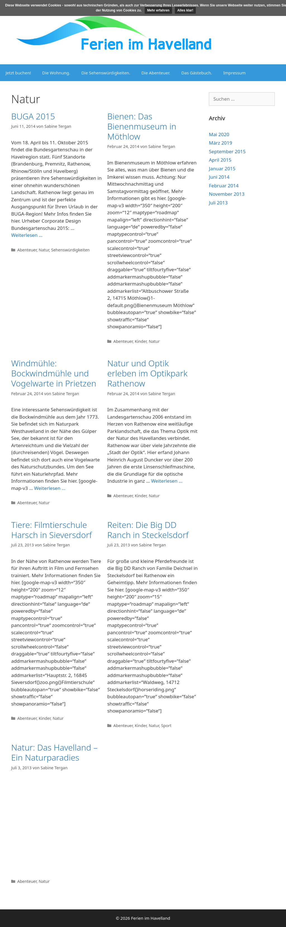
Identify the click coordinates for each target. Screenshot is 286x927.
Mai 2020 (219, 134)
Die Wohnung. (56, 73)
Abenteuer (27, 250)
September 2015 (227, 151)
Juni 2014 (219, 177)
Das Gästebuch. (196, 73)
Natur (44, 250)
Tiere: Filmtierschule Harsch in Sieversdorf (51, 530)
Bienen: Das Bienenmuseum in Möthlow (141, 126)
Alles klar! (185, 10)
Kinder (141, 341)
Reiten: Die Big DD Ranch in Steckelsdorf (148, 530)
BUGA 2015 (33, 116)
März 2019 (220, 143)
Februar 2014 (224, 185)
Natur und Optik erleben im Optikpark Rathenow (147, 373)
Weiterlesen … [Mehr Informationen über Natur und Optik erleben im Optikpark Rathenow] (166, 481)
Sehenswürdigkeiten (70, 250)
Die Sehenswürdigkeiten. (105, 73)
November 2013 (226, 194)
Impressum (234, 73)
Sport (166, 725)
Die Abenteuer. (155, 73)
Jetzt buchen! (18, 73)
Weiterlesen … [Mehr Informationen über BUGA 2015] (26, 235)
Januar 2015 (222, 168)
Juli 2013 (218, 202)
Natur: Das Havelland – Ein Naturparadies (54, 752)
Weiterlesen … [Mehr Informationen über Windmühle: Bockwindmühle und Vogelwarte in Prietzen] (49, 488)
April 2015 (220, 160)
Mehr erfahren (158, 10)
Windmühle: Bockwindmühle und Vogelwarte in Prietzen (53, 373)
